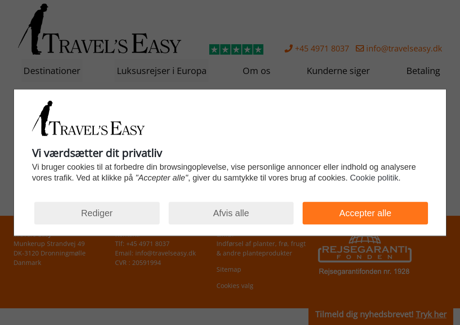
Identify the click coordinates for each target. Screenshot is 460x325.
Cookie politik (374, 178)
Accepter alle (365, 213)
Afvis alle (231, 213)
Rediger (97, 213)
